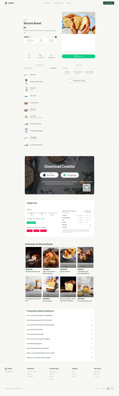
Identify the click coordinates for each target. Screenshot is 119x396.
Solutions (29, 374)
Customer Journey (31, 371)
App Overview (53, 371)
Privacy (98, 388)
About (73, 371)
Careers (74, 374)
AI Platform (48, 3)
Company (69, 3)
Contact (74, 376)
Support (52, 379)
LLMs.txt (92, 388)
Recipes (51, 376)
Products (52, 374)
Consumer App (59, 3)
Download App (109, 3)
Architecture (30, 376)
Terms (103, 388)
